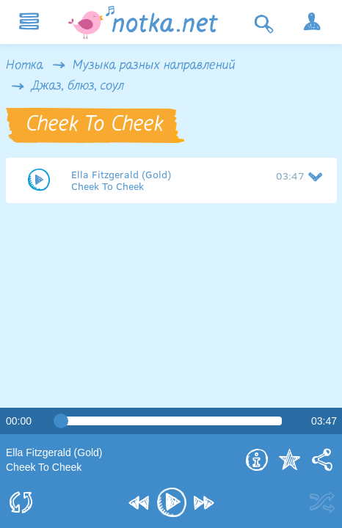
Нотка (24, 66)
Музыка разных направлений (154, 66)
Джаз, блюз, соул (78, 86)
